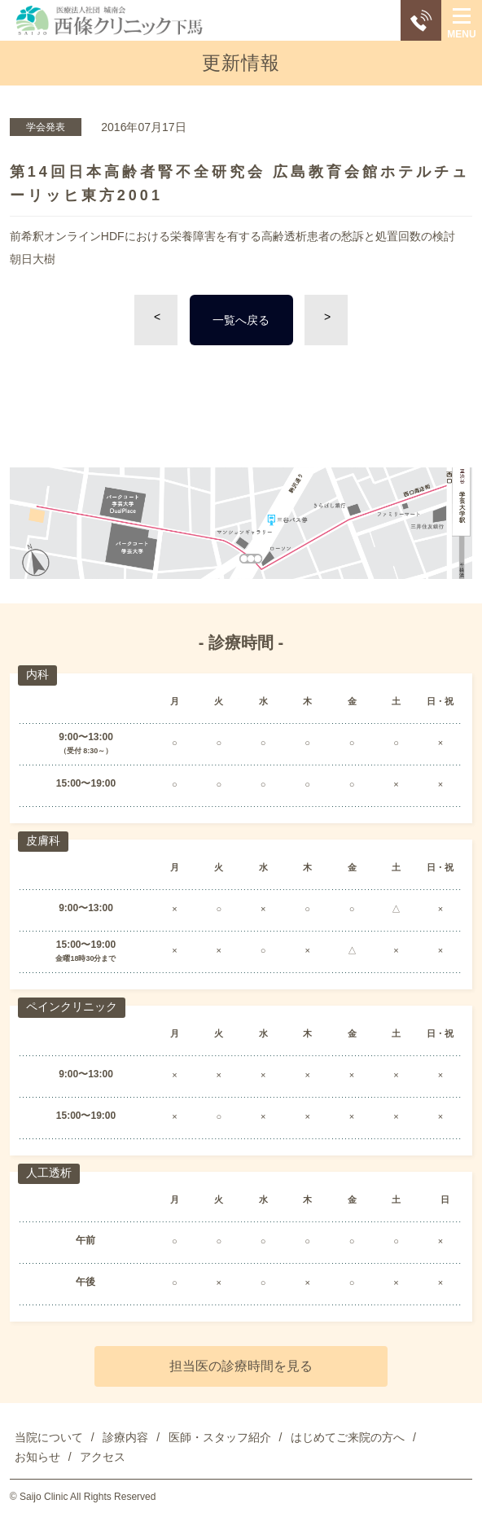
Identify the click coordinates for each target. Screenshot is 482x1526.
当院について (49, 1437)
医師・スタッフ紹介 (220, 1437)
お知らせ (37, 1456)
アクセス (102, 1456)
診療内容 (125, 1437)
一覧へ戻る (241, 320)
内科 (37, 674)
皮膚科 (43, 840)
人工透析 (49, 1172)
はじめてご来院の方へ (348, 1437)
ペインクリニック (71, 1006)
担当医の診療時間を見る (241, 1366)
